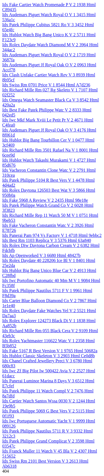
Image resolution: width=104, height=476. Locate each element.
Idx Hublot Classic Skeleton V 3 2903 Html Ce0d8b (48, 355)
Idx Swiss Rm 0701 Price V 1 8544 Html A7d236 (46, 84)
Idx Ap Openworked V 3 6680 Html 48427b (41, 255)
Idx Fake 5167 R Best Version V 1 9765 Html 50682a (49, 350)
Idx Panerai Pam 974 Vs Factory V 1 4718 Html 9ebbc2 (52, 235)
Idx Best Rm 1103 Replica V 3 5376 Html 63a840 (46, 240)
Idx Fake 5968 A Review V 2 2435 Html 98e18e (45, 200)
